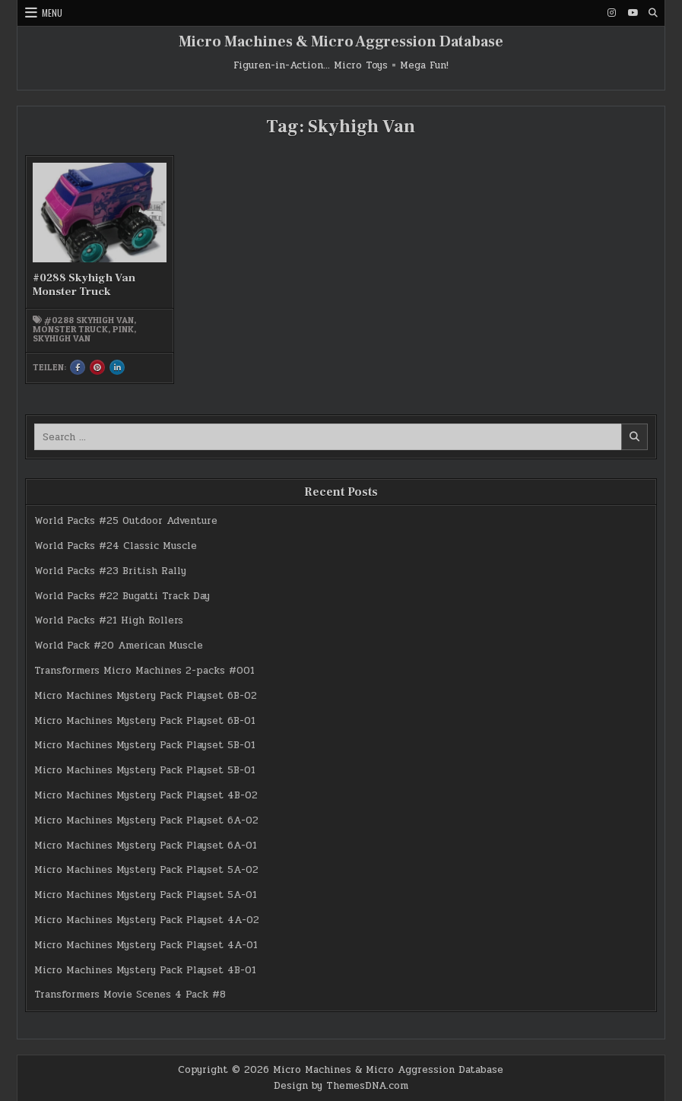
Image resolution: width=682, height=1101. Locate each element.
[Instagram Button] (612, 13)
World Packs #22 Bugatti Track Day (122, 596)
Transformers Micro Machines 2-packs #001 (144, 670)
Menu (52, 12)
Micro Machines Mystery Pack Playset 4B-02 (146, 795)
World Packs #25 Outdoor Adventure (125, 520)
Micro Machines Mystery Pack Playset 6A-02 (146, 820)
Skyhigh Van (61, 338)
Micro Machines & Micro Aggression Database (341, 42)
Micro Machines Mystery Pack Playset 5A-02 (146, 869)
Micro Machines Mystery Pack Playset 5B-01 (144, 745)
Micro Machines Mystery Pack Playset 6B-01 (144, 720)
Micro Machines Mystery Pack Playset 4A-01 (146, 945)
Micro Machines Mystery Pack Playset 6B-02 (145, 695)
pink (123, 329)
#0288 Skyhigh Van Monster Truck (84, 285)
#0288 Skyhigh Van (89, 320)
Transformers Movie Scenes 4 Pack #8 (130, 994)
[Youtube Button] (632, 13)
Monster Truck (70, 329)
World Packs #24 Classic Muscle (115, 546)
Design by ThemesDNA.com (341, 1085)
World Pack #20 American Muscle (118, 645)
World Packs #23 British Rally (110, 571)
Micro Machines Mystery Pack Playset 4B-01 (145, 970)
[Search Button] (653, 13)
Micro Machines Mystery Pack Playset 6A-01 (145, 845)
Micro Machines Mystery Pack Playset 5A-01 (145, 895)
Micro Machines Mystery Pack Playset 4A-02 (146, 920)
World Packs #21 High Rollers (108, 620)
